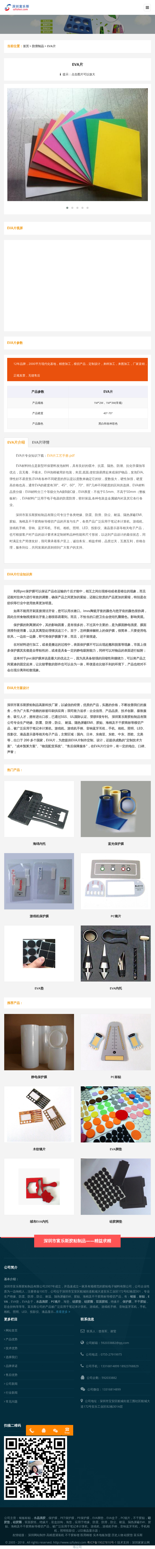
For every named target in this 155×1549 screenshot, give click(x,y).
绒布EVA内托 (39, 1221)
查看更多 (63, 1312)
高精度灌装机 (55, 1535)
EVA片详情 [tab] (41, 442)
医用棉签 (86, 1535)
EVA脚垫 (116, 1149)
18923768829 (129, 1366)
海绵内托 (39, 843)
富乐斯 (138, 1535)
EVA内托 (116, 988)
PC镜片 (116, 916)
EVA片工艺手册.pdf (61, 455)
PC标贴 (116, 1077)
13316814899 (110, 1366)
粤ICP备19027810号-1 (102, 1542)
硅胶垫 (128, 1535)
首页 (26, 46)
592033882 (109, 1378)
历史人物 (117, 1535)
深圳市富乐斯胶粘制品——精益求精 (77, 1236)
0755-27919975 (111, 1354)
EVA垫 (39, 988)
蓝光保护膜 (116, 843)
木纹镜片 (39, 1149)
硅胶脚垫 (115, 1221)
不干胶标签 (72, 1535)
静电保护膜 (39, 1077)
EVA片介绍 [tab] (16, 442)
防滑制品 (38, 46)
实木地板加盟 (102, 1535)
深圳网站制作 (37, 1535)
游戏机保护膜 (39, 916)
